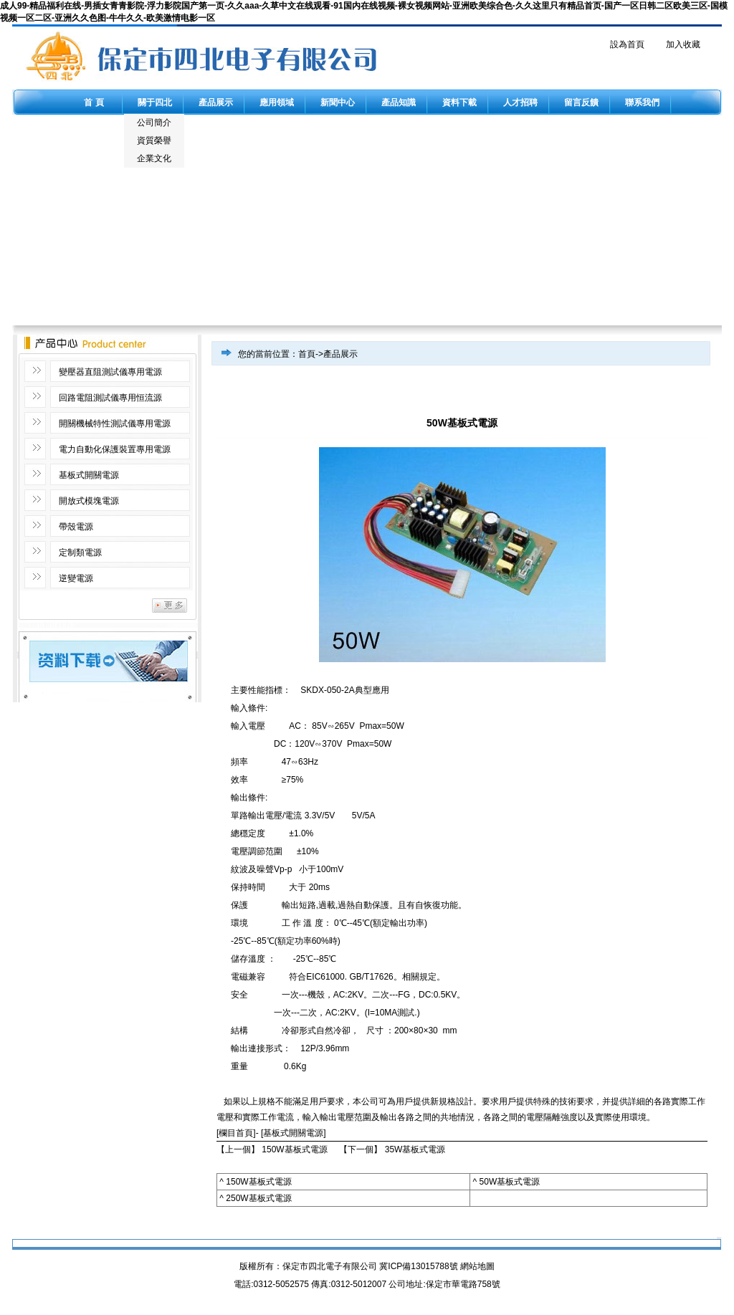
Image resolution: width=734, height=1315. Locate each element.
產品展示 (216, 102)
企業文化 (154, 158)
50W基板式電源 (510, 1182)
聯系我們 (642, 102)
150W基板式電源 (294, 1149)
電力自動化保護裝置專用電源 (115, 449)
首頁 (306, 354)
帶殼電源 (76, 527)
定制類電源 (80, 552)
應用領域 (276, 102)
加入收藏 (683, 44)
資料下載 (459, 102)
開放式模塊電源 (89, 501)
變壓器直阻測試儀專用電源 (110, 372)
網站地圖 (477, 1266)
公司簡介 (154, 123)
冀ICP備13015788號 (418, 1266)
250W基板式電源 (258, 1198)
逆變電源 (76, 578)
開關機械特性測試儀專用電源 (115, 424)
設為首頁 (627, 44)
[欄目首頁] (236, 1133)
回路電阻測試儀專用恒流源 (110, 398)
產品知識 (398, 102)
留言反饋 (581, 102)
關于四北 (155, 102)
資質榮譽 (154, 140)
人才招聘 (520, 102)
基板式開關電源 (89, 475)
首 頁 (93, 102)
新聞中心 (337, 102)
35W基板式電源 (415, 1149)
